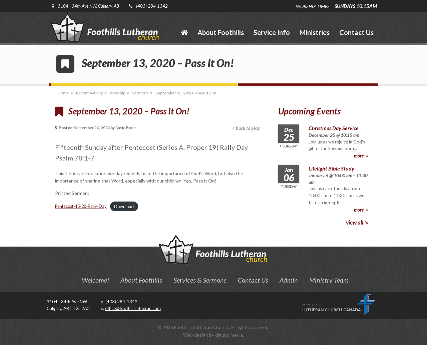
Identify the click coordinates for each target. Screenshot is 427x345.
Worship (117, 92)
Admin (289, 280)
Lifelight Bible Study (331, 168)
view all (357, 222)
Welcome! (95, 280)
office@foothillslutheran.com (133, 308)
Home (63, 92)
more (361, 155)
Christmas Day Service (334, 128)
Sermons (140, 92)
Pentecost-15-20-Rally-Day (81, 206)
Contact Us (253, 280)
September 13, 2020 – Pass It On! (185, 92)
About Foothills (141, 280)
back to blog (246, 128)
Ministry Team (329, 280)
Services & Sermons (200, 280)
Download (124, 206)
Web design (195, 335)
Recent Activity (89, 92)
